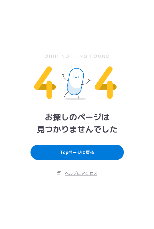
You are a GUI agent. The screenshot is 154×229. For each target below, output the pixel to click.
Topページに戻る (77, 152)
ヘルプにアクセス (81, 173)
